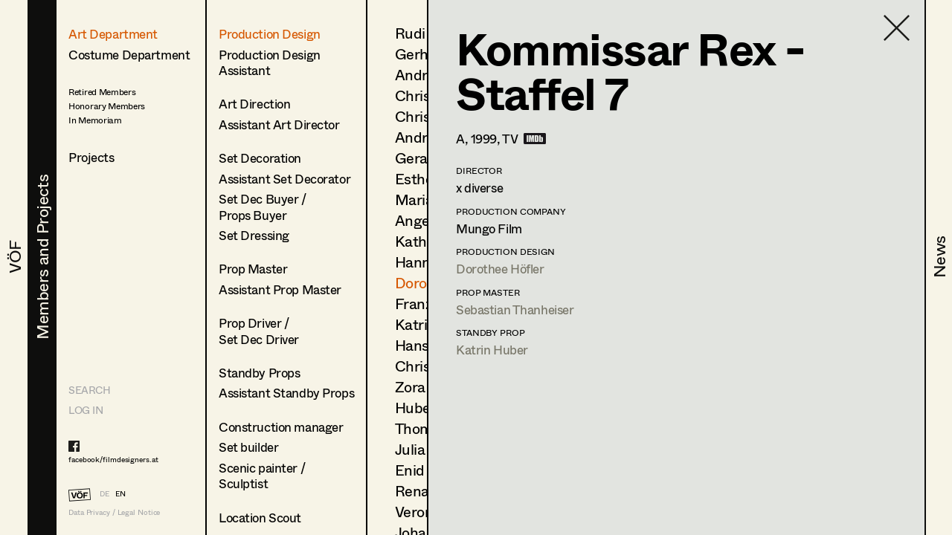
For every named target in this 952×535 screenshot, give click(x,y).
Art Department (113, 34)
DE (104, 493)
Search (89, 390)
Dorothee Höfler (500, 269)
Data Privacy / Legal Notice (114, 512)
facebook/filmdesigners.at (113, 459)
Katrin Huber (492, 350)
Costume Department (129, 55)
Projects (91, 157)
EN (120, 493)
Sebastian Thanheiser (515, 309)
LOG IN (85, 410)
